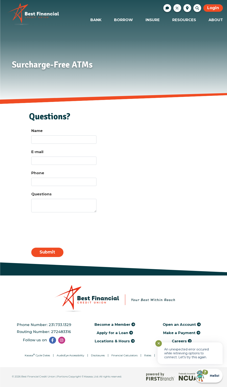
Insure (153, 20)
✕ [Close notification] (158, 343)
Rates (177, 8)
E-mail (37, 152)
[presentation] (64, 228)
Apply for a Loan (112, 333)
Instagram (61, 340)
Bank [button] (95, 20)
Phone (37, 173)
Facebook (52, 340)
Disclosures (98, 355)
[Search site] (197, 8)
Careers (179, 341)
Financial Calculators (124, 355)
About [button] (216, 20)
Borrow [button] (123, 20)
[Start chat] (209, 376)
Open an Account (179, 324)
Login (213, 7)
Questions (41, 194)
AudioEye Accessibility (70, 355)
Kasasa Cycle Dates (37, 355)
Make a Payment (179, 333)
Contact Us (167, 8)
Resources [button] (184, 20)
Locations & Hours (187, 8)
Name (37, 130)
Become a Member (112, 324)
